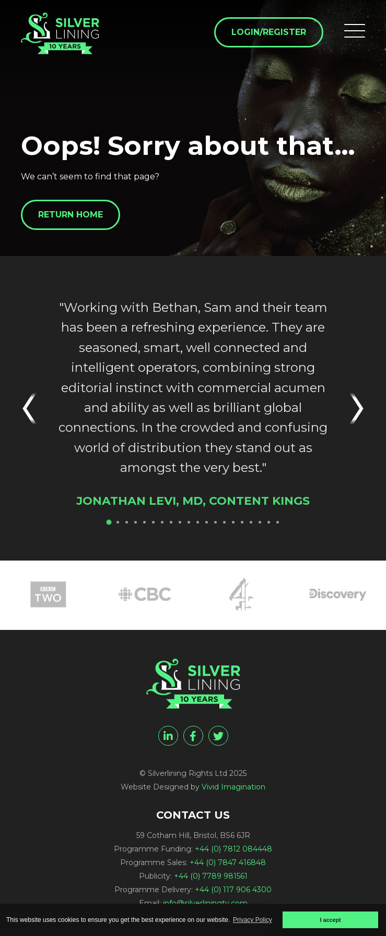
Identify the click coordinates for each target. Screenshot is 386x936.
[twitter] (218, 736)
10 (189, 522)
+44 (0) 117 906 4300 (233, 889)
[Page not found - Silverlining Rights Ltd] (60, 33)
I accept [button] (330, 920)
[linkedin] (168, 736)
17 (251, 522)
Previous (34, 408)
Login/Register (268, 32)
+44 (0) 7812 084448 (233, 849)
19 (268, 522)
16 (242, 522)
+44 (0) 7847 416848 (228, 862)
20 (277, 522)
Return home (70, 215)
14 (224, 522)
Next (351, 408)
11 (197, 522)
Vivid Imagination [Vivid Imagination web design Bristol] (233, 787)
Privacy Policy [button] (252, 919)
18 (260, 522)
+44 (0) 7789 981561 (211, 876)
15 (233, 522)
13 (215, 522)
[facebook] (193, 736)
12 (206, 522)
